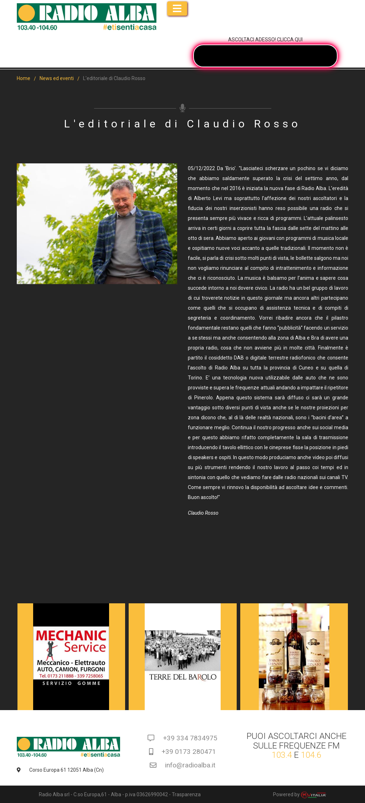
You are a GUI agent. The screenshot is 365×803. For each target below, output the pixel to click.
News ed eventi (57, 78)
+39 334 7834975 (182, 738)
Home (23, 78)
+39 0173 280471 (182, 751)
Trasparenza (186, 794)
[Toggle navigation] (177, 8)
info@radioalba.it (182, 765)
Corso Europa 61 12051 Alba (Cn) (60, 770)
